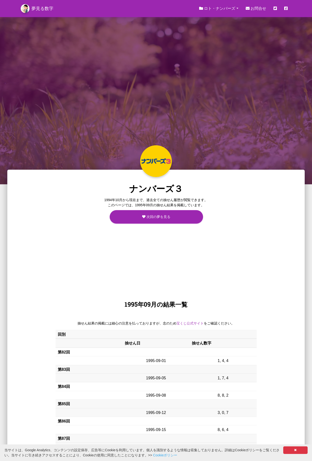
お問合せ (256, 8)
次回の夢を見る (156, 217)
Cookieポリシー (165, 455)
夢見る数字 (37, 8)
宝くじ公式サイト (190, 323)
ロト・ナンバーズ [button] (217, 8)
